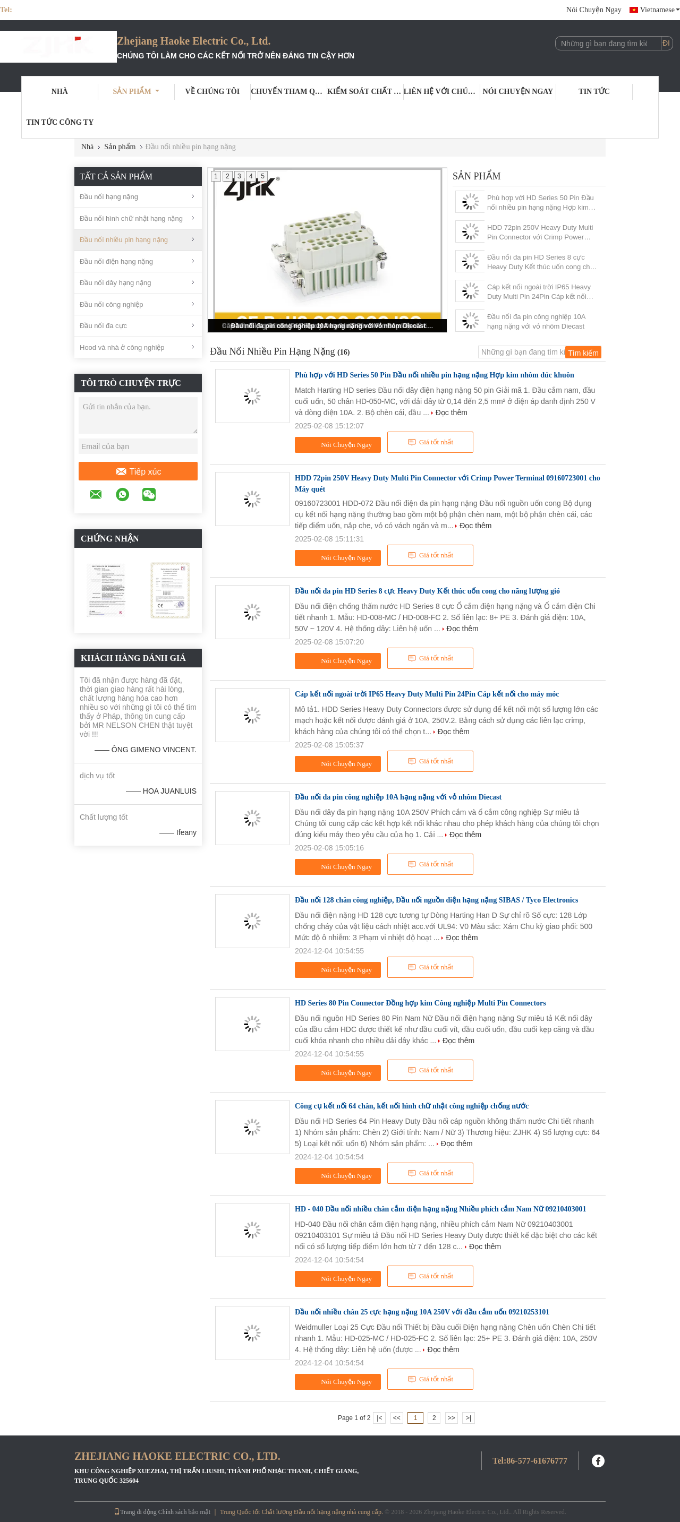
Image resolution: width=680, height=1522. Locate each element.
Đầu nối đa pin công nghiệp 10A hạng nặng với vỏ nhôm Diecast (328, 326)
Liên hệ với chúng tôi (442, 92)
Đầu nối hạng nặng (109, 197)
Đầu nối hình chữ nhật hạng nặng (131, 218)
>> (451, 1418)
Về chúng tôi (212, 92)
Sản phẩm (136, 92)
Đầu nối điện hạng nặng (116, 261)
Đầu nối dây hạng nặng (115, 283)
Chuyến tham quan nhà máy (289, 92)
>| (468, 1418)
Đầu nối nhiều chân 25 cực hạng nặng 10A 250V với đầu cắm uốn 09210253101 (422, 1312)
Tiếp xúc (138, 472)
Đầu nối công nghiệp (111, 304)
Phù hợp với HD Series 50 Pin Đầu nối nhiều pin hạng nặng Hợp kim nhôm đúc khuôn (540, 203)
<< (397, 1418)
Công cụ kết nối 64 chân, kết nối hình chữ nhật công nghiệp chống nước (412, 1106)
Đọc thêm (452, 412)
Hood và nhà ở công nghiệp (122, 347)
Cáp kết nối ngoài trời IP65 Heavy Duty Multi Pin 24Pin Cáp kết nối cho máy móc (539, 292)
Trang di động (135, 1512)
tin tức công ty (60, 122)
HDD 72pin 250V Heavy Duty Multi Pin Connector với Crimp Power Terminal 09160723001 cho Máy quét (540, 232)
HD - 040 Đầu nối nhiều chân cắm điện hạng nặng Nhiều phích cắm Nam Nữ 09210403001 (440, 1209)
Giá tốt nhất (430, 442)
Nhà (60, 92)
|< (379, 1418)
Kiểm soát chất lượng (365, 92)
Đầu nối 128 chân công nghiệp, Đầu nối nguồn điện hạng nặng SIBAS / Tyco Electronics (436, 900)
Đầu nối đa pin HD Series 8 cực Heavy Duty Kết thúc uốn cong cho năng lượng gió (540, 262)
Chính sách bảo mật (184, 1512)
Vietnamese (660, 10)
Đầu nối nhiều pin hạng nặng (124, 240)
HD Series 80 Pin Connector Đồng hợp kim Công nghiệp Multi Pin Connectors (420, 1003)
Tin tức (594, 92)
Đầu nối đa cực (103, 326)
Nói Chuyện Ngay (594, 10)
